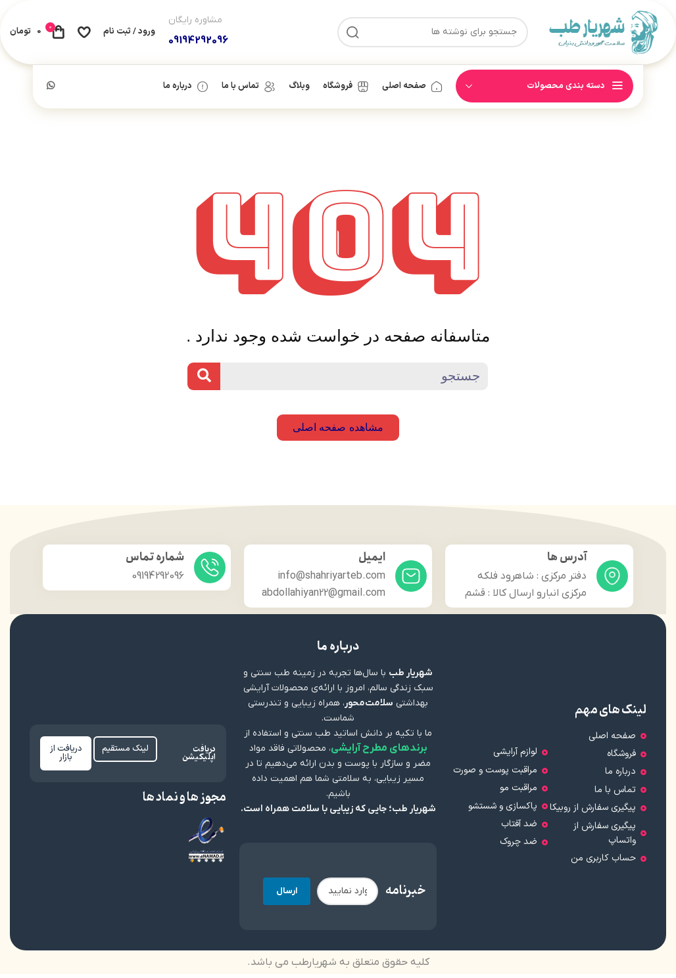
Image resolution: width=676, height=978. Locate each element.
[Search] (203, 380)
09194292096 (198, 42)
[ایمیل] (411, 580)
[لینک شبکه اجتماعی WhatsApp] (51, 90)
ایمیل (371, 561)
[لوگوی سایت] (603, 33)
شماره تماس (155, 561)
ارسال (286, 894)
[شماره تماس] (210, 571)
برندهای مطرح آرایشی (379, 752)
